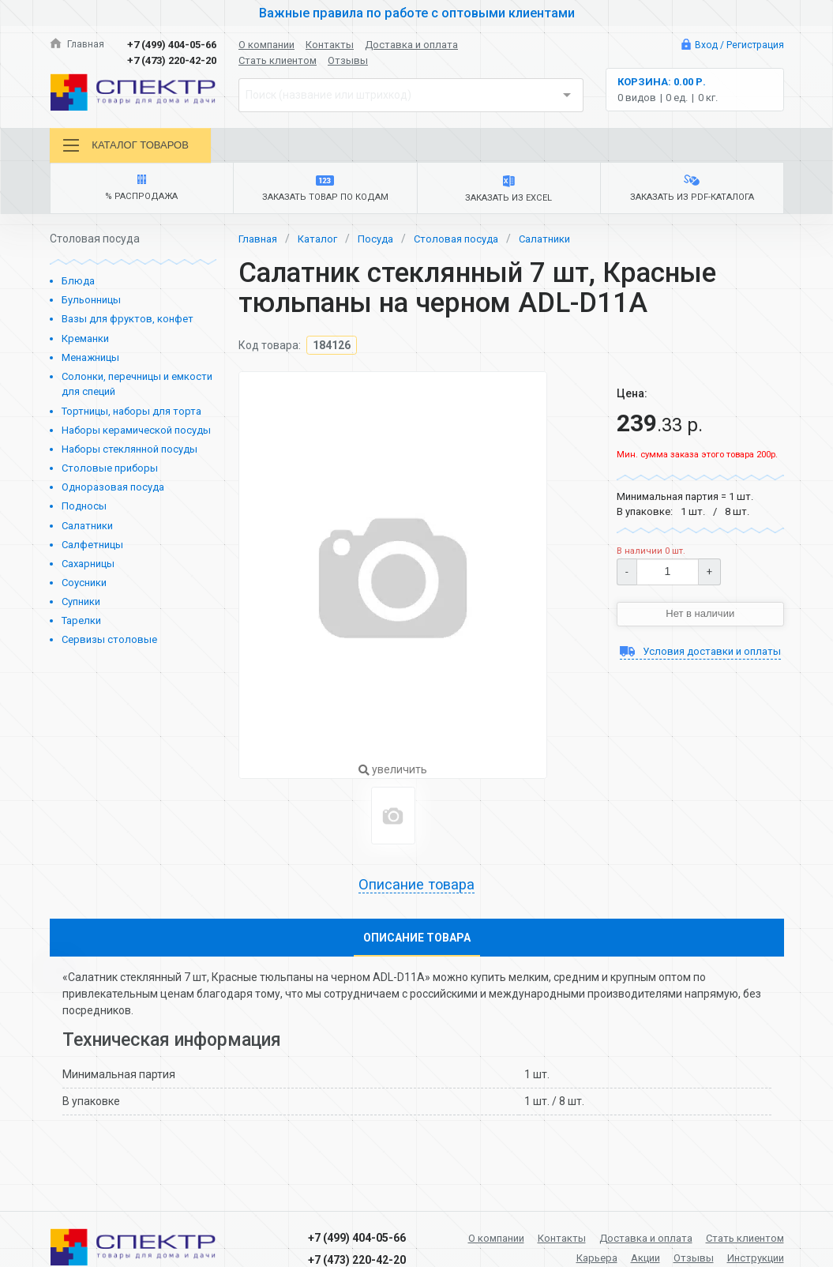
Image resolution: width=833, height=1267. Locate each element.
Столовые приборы (110, 473)
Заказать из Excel (509, 193)
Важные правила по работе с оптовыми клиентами (417, 13)
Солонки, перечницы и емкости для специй (137, 389)
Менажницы (90, 362)
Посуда (383, 243)
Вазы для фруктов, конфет (127, 324)
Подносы (84, 511)
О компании (266, 45)
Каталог (322, 243)
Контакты (330, 45)
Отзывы (348, 60)
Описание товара (416, 890)
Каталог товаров (129, 145)
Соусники (84, 587)
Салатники (87, 530)
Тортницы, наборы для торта (131, 416)
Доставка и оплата (411, 45)
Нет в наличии (700, 619)
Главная (78, 45)
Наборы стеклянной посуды (129, 454)
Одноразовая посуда (113, 492)
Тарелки (81, 626)
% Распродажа (142, 192)
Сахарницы (88, 568)
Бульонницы (91, 305)
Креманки (85, 343)
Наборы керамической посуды (136, 435)
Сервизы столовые (109, 645)
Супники (81, 606)
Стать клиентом (277, 60)
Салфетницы (92, 549)
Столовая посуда (467, 243)
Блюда (78, 285)
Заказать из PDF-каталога (691, 193)
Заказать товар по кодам (325, 192)
